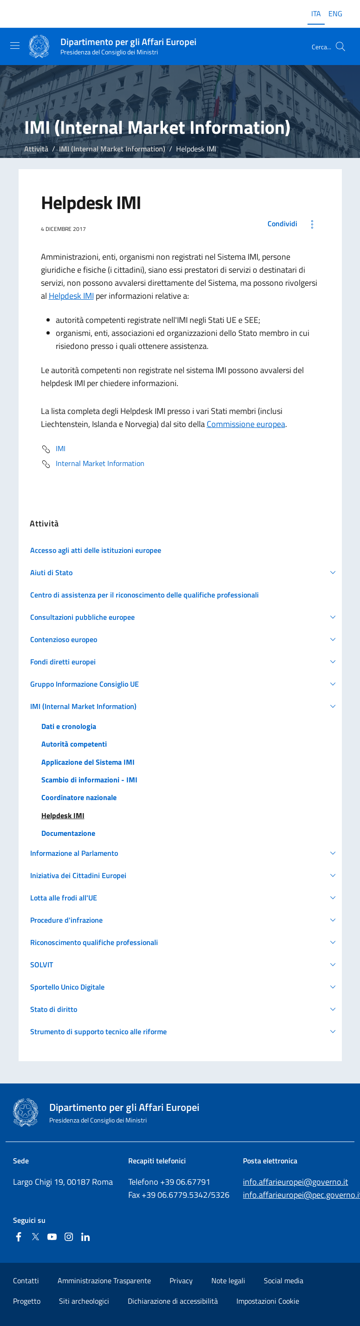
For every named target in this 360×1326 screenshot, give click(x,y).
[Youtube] (52, 1237)
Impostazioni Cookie (267, 1300)
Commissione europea (246, 424)
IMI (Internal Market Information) (112, 148)
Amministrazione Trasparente (104, 1280)
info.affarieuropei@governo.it (295, 1181)
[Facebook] (18, 1237)
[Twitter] (35, 1237)
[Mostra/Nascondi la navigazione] (14, 45)
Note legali (228, 1280)
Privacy (181, 1280)
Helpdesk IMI (71, 295)
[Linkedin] (85, 1237)
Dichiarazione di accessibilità (173, 1300)
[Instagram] (68, 1237)
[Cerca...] (340, 46)
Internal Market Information (92, 464)
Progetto (26, 1300)
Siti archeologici (84, 1300)
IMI (53, 449)
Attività (36, 148)
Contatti (26, 1280)
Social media (283, 1280)
